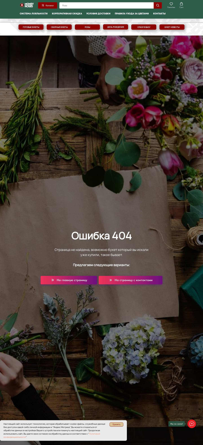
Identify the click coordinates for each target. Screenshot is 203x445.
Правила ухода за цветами (132, 13)
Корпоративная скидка (67, 13)
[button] (171, 5)
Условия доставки (98, 13)
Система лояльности (34, 13)
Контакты (159, 13)
